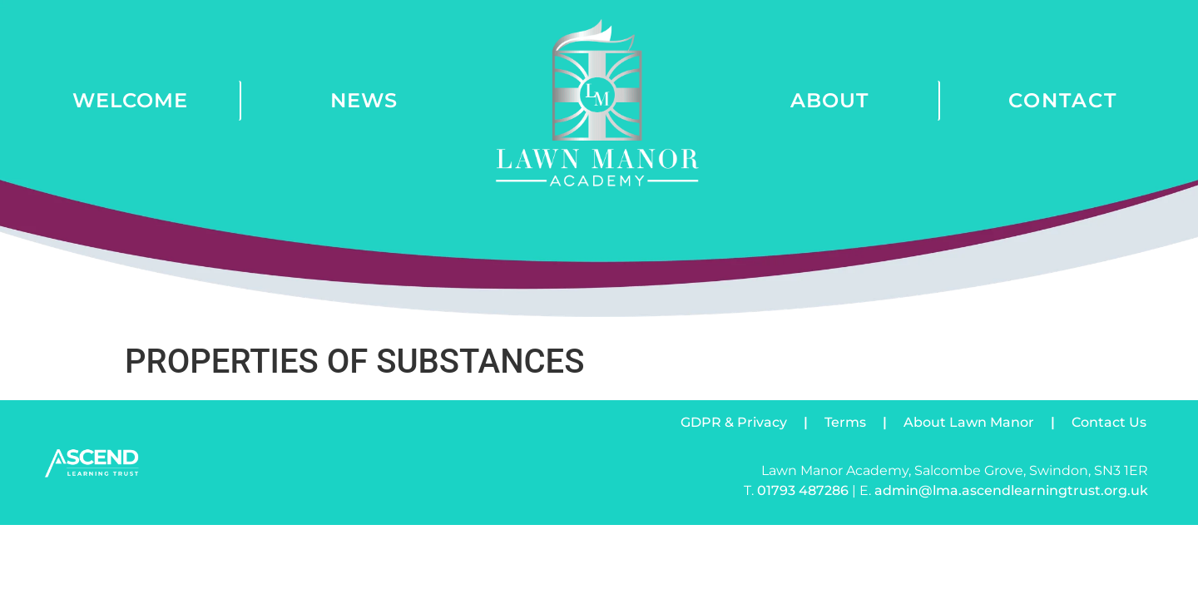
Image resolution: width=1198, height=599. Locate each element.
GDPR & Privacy (734, 422)
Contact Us (1109, 422)
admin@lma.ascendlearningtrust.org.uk (1011, 490)
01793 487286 (803, 490)
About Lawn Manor (968, 422)
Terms (845, 422)
